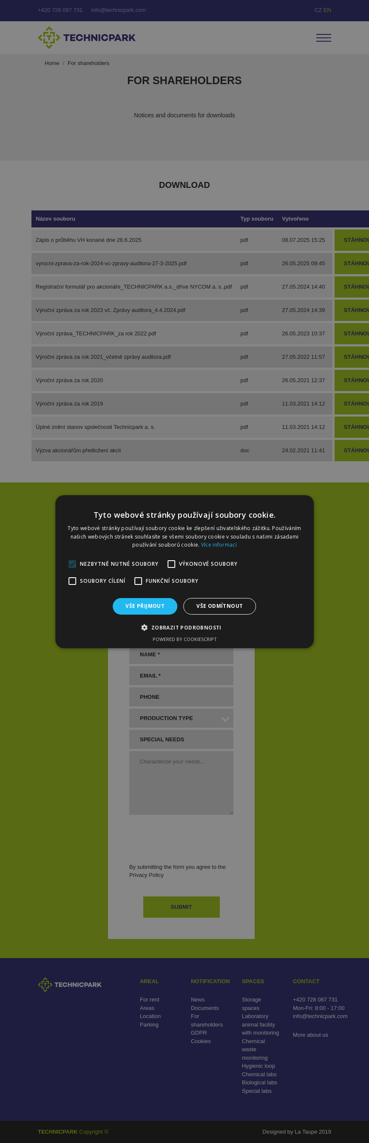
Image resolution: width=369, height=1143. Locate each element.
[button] (184, 627)
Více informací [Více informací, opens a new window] (219, 544)
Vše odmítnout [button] (219, 606)
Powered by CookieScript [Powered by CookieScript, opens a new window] (185, 639)
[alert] (184, 571)
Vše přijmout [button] (145, 606)
